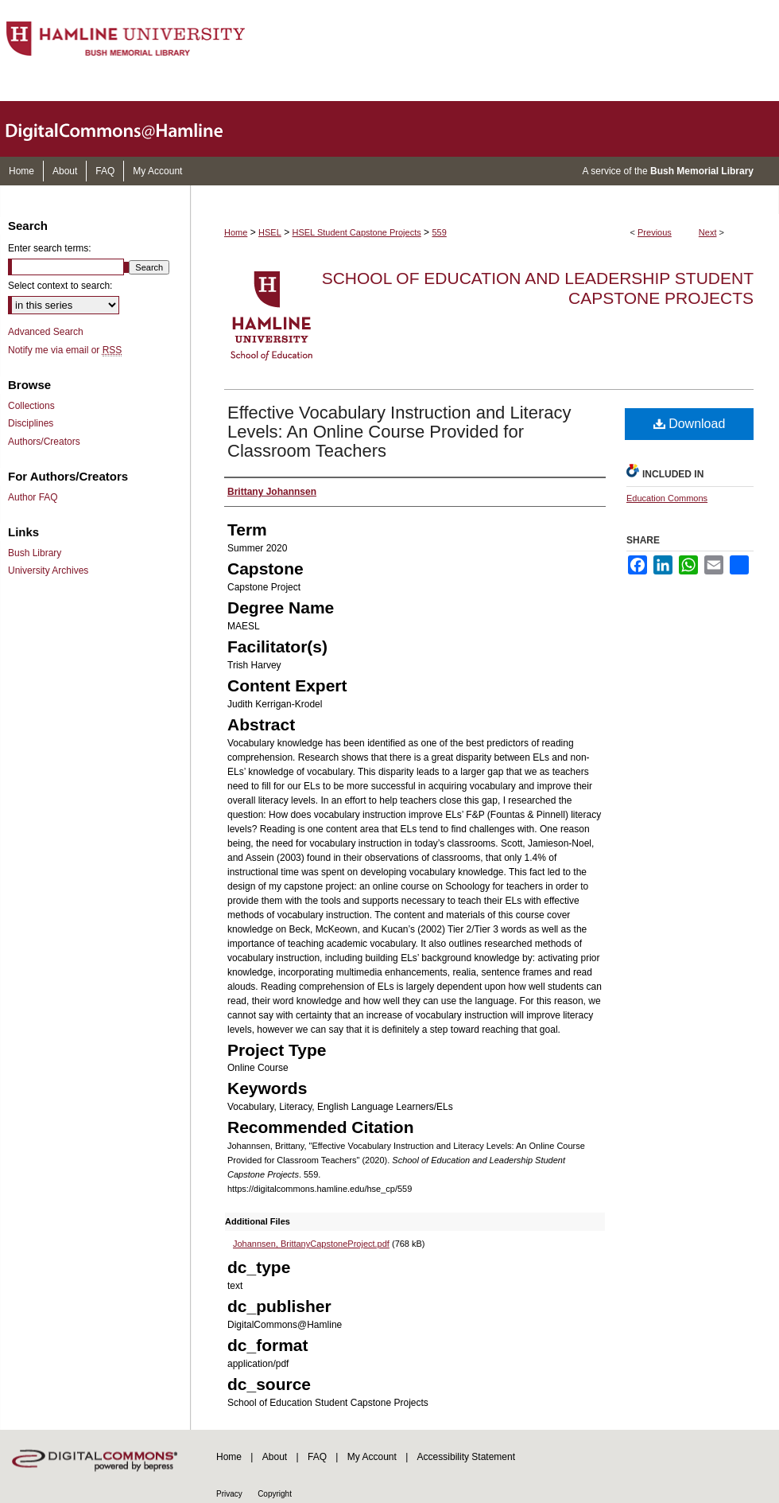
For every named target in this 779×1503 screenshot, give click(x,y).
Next (708, 232)
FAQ (317, 1456)
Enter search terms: (49, 248)
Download (689, 423)
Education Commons (666, 498)
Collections (31, 405)
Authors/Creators (44, 441)
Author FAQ (33, 497)
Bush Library (34, 553)
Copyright (275, 1493)
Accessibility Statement (466, 1456)
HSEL (269, 232)
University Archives (48, 570)
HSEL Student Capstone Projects (357, 232)
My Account (372, 1456)
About (274, 1456)
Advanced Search (45, 331)
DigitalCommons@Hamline (127, 129)
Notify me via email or (65, 350)
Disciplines (30, 423)
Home (235, 232)
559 (439, 232)
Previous (655, 232)
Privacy (229, 1493)
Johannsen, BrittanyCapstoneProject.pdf (311, 1243)
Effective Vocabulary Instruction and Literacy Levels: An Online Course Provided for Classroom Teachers (399, 432)
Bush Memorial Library (702, 171)
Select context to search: (60, 285)
